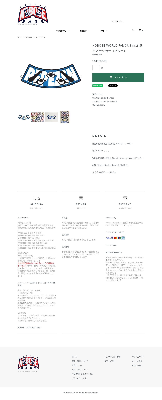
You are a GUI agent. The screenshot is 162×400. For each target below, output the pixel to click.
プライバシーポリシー (81, 378)
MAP (102, 31)
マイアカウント (117, 22)
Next (81, 76)
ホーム (20, 37)
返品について (97, 94)
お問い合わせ (137, 365)
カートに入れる (118, 77)
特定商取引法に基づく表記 (103, 98)
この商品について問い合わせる (104, 101)
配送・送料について (80, 361)
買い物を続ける (98, 105)
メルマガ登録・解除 (112, 357)
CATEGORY (61, 31)
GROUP (83, 31)
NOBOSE (29, 37)
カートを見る (137, 361)
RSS (106, 361)
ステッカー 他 (40, 37)
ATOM (112, 361)
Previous (21, 76)
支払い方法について (80, 370)
